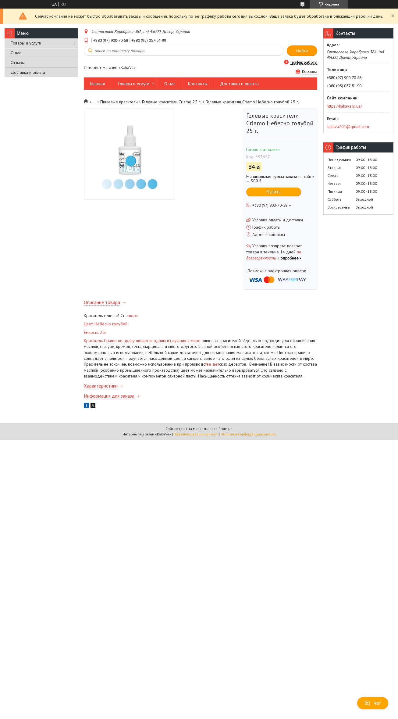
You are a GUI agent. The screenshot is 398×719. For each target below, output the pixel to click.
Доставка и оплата (28, 72)
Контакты (198, 83)
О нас (16, 52)
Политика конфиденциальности (248, 434)
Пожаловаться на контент (196, 434)
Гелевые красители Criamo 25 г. (171, 102)
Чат (372, 703)
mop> (133, 315)
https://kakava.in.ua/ (344, 106)
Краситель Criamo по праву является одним (125, 340)
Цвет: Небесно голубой (105, 324)
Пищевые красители (119, 102)
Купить (274, 192)
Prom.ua (226, 428)
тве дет (212, 364)
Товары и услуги (26, 43)
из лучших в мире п (185, 340)
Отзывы (18, 62)
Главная (97, 83)
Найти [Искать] (302, 50)
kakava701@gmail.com (348, 126)
